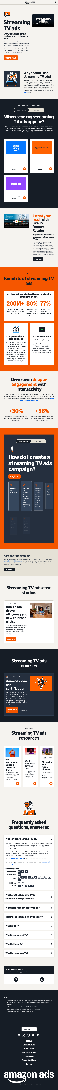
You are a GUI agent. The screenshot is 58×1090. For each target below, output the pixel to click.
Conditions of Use (29, 1044)
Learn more (11, 639)
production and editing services (13, 561)
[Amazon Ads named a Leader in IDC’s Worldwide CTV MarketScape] (12, 766)
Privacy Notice (29, 1048)
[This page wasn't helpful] (16, 979)
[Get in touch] (9, 570)
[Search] (55, 2)
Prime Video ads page (17, 858)
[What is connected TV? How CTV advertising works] (30, 766)
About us (29, 1041)
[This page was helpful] (42, 979)
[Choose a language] (29, 1029)
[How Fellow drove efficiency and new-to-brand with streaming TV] (29, 621)
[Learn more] (38, 259)
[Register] (14, 476)
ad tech (26, 92)
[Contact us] (11, 57)
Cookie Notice (29, 1056)
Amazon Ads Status (29, 1060)
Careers (29, 1064)
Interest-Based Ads (29, 1052)
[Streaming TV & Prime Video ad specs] (47, 766)
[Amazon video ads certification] (29, 694)
